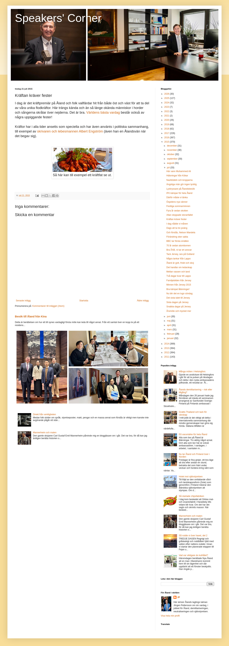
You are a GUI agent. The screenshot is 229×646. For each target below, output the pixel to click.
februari (171, 334)
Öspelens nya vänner (176, 202)
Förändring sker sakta (177, 236)
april (169, 325)
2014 (167, 343)
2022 (167, 111)
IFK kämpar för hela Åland (179, 193)
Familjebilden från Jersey (178, 280)
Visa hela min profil (170, 615)
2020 (167, 120)
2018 (167, 128)
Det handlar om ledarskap (179, 267)
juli (168, 167)
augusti (171, 163)
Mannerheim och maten (44, 432)
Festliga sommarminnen (178, 206)
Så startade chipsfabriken (191, 496)
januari (170, 338)
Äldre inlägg (143, 300)
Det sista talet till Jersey (178, 298)
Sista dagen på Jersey (177, 302)
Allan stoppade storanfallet (179, 215)
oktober (171, 154)
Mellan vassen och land (178, 271)
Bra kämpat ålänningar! (177, 289)
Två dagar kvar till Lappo (178, 276)
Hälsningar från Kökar (177, 175)
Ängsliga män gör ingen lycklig (181, 184)
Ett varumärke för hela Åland (193, 434)
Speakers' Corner (58, 18)
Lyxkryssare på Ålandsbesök (180, 189)
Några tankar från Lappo (178, 258)
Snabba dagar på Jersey (178, 306)
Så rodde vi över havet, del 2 (193, 535)
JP (178, 597)
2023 (167, 107)
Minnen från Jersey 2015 (178, 284)
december (172, 145)
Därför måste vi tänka (177, 197)
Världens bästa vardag (103, 112)
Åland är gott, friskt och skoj (180, 263)
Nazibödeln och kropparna (179, 180)
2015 (167, 142)
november (172, 150)
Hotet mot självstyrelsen (191, 476)
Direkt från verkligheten (44, 414)
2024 (167, 102)
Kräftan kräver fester (176, 219)
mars (170, 329)
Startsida (83, 300)
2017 (167, 133)
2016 (167, 137)
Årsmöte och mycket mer (178, 311)
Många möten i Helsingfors (192, 371)
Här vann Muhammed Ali (178, 171)
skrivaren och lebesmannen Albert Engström (70, 131)
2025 (167, 98)
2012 (167, 352)
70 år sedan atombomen (178, 245)
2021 (167, 115)
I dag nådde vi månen (177, 223)
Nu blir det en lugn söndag (179, 293)
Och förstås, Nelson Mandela (180, 232)
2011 (167, 356)
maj (169, 320)
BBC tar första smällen (177, 241)
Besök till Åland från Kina (31, 316)
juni (169, 316)
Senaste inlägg (23, 300)
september (172, 158)
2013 (167, 348)
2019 (167, 124)
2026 (167, 94)
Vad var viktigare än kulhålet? (193, 555)
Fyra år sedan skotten (177, 210)
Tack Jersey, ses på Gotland (180, 254)
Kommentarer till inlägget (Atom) (48, 306)
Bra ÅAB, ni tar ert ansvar (179, 250)
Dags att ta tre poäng (176, 228)
